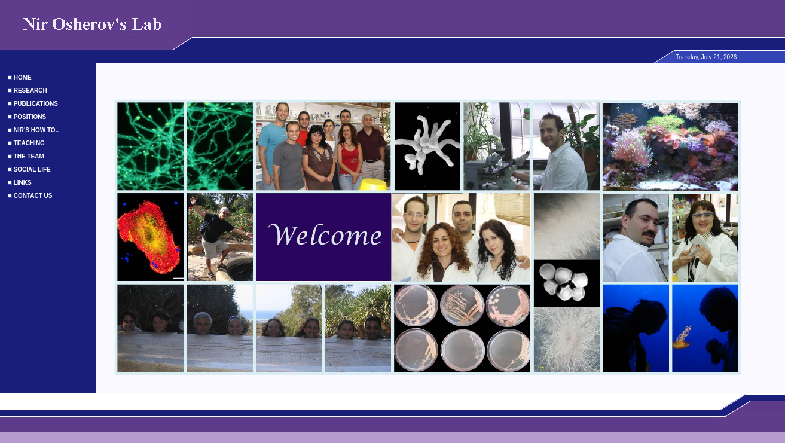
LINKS (23, 182)
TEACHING (29, 143)
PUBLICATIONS (36, 103)
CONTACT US (33, 196)
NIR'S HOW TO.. (36, 130)
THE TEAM (29, 156)
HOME (23, 77)
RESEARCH (30, 90)
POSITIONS (30, 117)
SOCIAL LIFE (32, 169)
